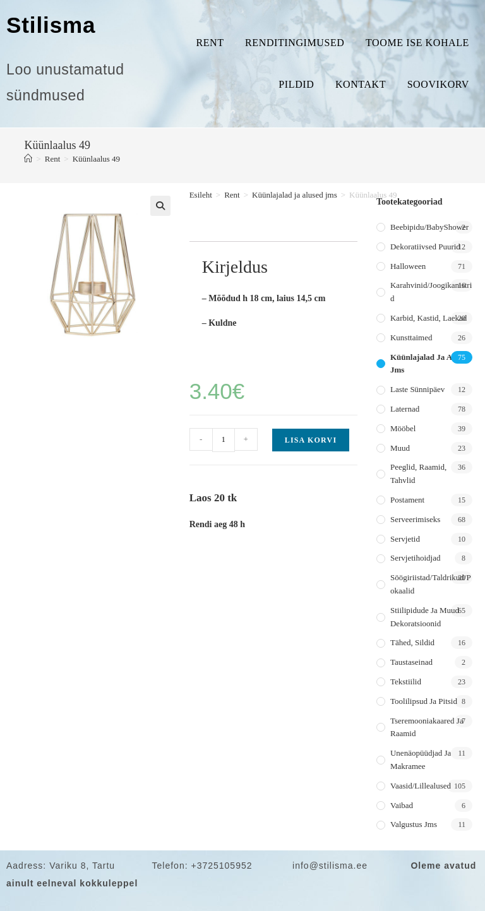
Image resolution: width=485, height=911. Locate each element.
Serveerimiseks (415, 519)
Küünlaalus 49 (96, 159)
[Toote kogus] (223, 440)
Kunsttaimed (411, 337)
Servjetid (405, 539)
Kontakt (360, 84)
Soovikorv (438, 84)
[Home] (28, 159)
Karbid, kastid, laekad (428, 318)
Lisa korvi (311, 440)
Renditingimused (294, 42)
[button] (160, 206)
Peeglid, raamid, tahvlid (418, 473)
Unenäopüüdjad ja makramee (420, 759)
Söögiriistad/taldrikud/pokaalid (430, 584)
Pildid (296, 84)
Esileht (200, 194)
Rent (210, 42)
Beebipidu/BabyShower (429, 227)
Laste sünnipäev (417, 389)
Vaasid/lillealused (420, 785)
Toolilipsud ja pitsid (423, 701)
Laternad (404, 409)
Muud (400, 448)
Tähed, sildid (412, 642)
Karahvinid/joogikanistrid (431, 291)
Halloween (408, 266)
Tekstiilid (405, 681)
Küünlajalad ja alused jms (294, 194)
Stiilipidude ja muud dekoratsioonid (424, 616)
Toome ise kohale (417, 42)
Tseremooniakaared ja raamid (427, 727)
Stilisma (50, 25)
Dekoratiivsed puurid (425, 246)
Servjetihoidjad (415, 558)
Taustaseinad (411, 662)
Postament (407, 499)
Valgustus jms (413, 824)
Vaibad (401, 805)
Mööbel (403, 428)
